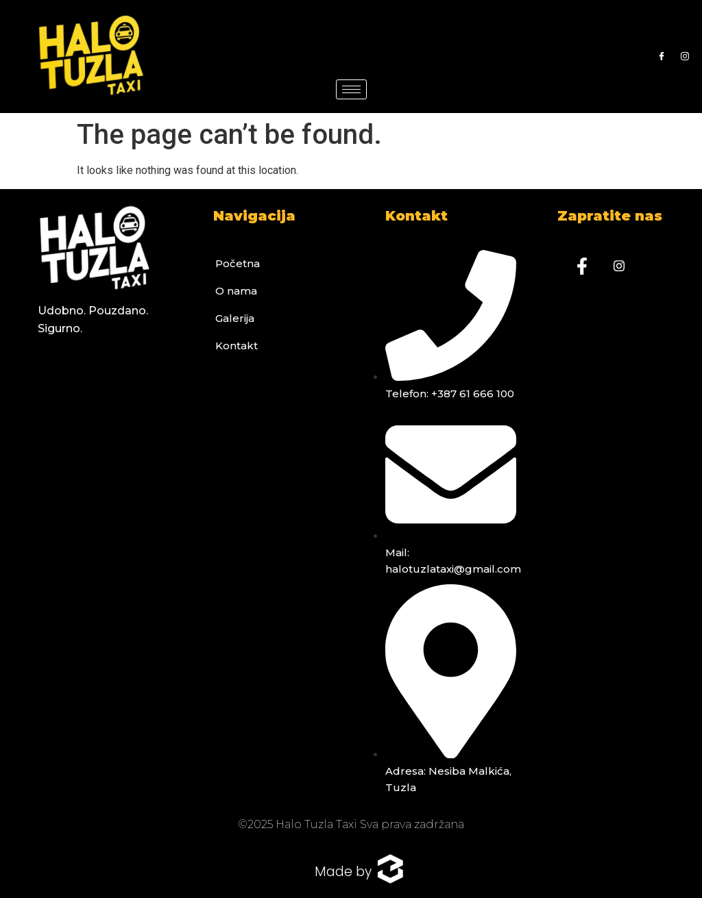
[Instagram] (685, 57)
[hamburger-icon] (351, 89)
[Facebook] (661, 57)
